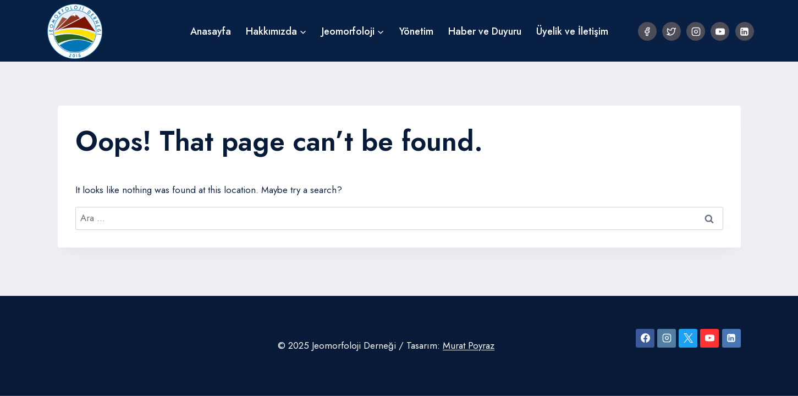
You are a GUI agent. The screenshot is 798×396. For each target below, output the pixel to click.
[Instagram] (695, 31)
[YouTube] (720, 31)
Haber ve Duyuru (484, 31)
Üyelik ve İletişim (572, 31)
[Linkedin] (744, 31)
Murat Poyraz (468, 345)
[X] (688, 338)
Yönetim (416, 31)
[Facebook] (647, 31)
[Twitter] (671, 31)
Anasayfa (210, 31)
